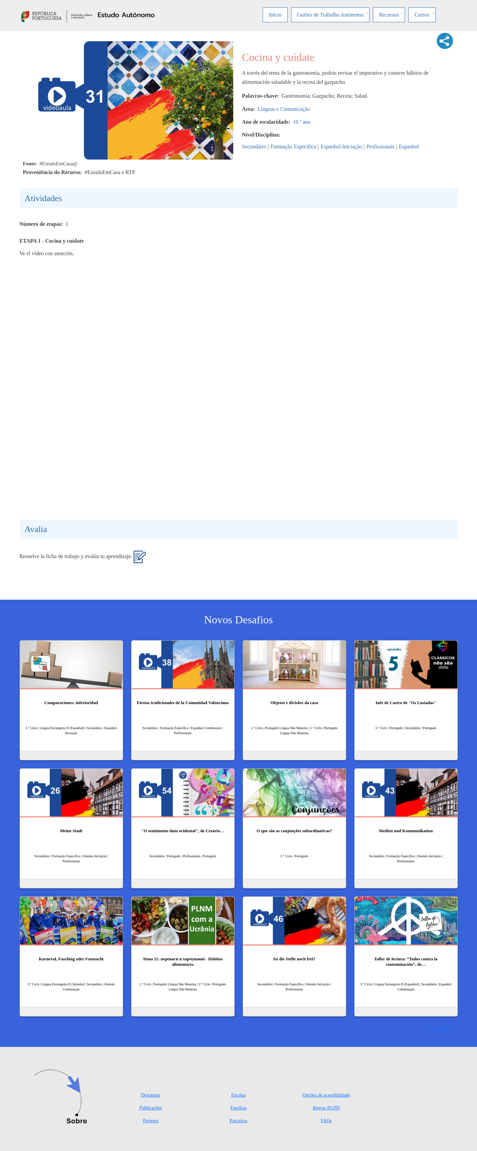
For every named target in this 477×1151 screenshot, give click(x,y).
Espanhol (409, 146)
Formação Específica (293, 146)
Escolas (238, 1095)
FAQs (326, 1120)
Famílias (238, 1107)
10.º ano (302, 122)
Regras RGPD (326, 1107)
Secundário (254, 146)
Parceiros (238, 1120)
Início (275, 15)
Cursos (421, 15)
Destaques (151, 1095)
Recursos (389, 15)
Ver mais (440, 1029)
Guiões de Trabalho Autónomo (330, 15)
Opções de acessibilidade (326, 1095)
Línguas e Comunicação (284, 109)
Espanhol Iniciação (341, 146)
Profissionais (380, 146)
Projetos (151, 1120)
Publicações (150, 1107)
